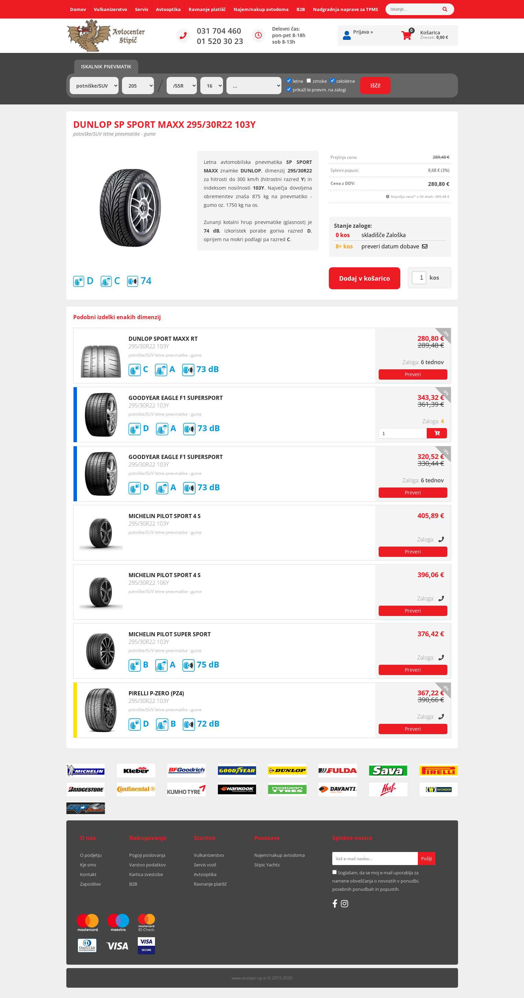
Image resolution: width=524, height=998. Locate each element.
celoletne (342, 81)
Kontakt (88, 874)
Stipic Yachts (267, 865)
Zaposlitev (90, 884)
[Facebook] (334, 903)
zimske (316, 81)
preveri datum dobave (394, 246)
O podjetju (91, 855)
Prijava (363, 32)
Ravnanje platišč (207, 9)
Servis (141, 9)
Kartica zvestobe (146, 874)
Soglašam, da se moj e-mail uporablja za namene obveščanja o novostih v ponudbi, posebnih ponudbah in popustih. (375, 881)
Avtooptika (168, 9)
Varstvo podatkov (147, 865)
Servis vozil (205, 865)
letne (295, 81)
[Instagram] (344, 903)
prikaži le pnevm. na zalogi (319, 90)
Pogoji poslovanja (147, 855)
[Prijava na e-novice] (426, 858)
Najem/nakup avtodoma (261, 9)
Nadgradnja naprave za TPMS (345, 9)
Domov (78, 9)
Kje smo (88, 865)
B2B (301, 9)
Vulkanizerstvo (110, 9)
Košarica (430, 32)
